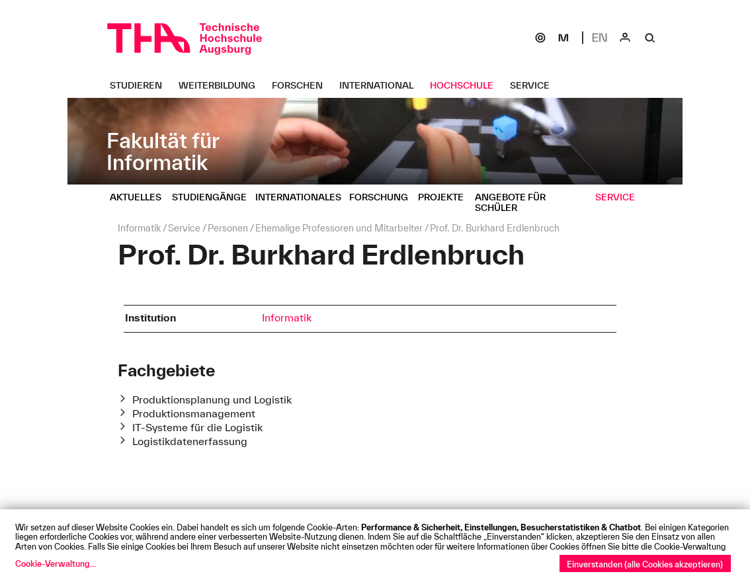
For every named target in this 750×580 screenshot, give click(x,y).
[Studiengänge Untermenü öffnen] (214, 197)
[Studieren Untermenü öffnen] (140, 85)
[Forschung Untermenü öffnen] (383, 197)
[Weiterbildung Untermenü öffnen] (222, 85)
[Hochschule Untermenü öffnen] (467, 85)
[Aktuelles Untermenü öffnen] (140, 197)
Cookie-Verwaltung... (55, 563)
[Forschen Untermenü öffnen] (302, 85)
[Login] (625, 37)
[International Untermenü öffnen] (381, 85)
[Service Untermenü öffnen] (535, 85)
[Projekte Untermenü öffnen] (446, 197)
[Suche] (650, 37)
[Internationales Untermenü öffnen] (303, 197)
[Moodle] (563, 37)
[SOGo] (540, 37)
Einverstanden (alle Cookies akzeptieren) (645, 564)
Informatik (287, 317)
